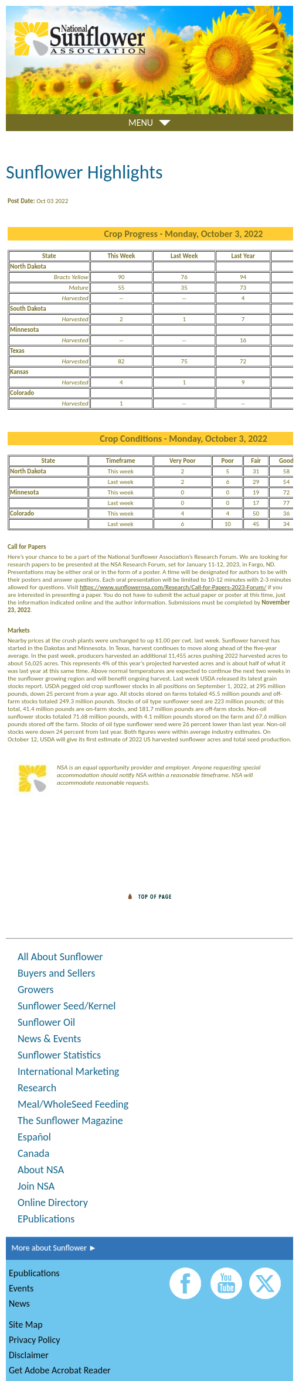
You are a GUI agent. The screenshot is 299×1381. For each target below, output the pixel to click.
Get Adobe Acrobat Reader (60, 1370)
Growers (35, 989)
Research (37, 1087)
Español (34, 1137)
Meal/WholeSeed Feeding (73, 1104)
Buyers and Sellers (56, 973)
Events (21, 1288)
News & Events (49, 1038)
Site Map (26, 1324)
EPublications (46, 1218)
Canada (33, 1153)
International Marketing (68, 1071)
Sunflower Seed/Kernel (66, 1005)
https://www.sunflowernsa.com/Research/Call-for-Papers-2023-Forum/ (173, 587)
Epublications (34, 1273)
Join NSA (36, 1186)
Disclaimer (29, 1355)
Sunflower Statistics (59, 1055)
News (19, 1303)
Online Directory (53, 1202)
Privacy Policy (34, 1339)
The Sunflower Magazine (70, 1120)
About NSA (41, 1169)
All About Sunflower (60, 956)
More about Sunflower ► (51, 1248)
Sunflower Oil (46, 1022)
